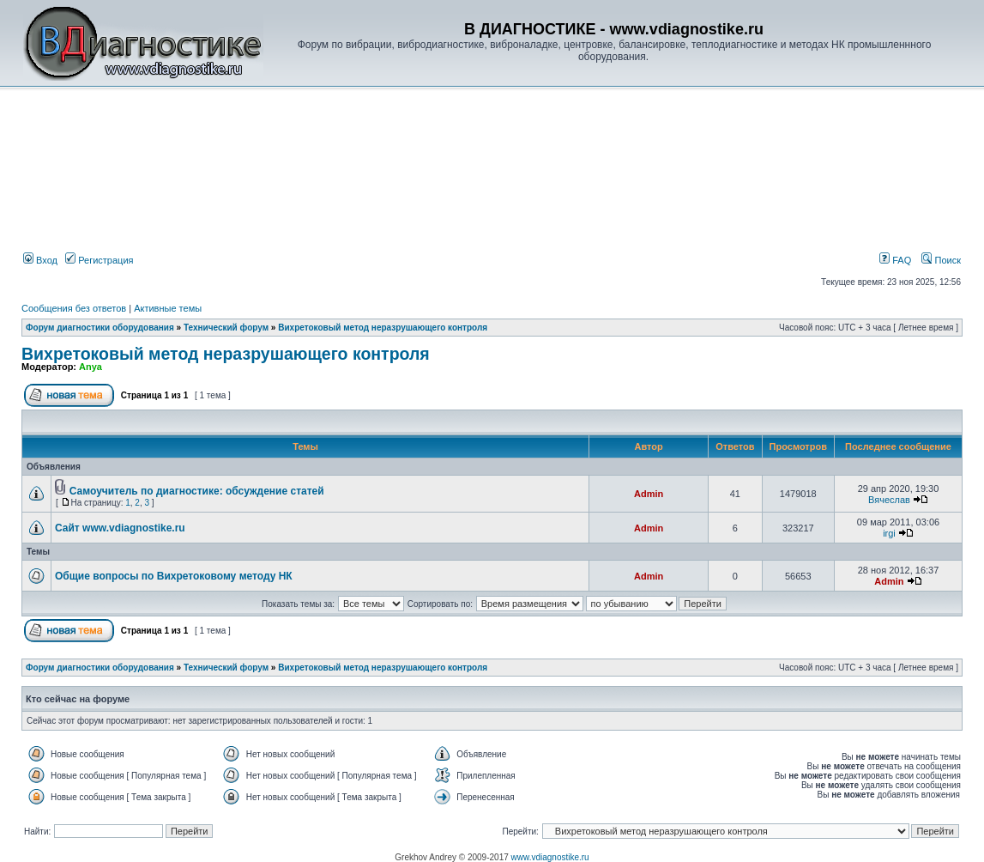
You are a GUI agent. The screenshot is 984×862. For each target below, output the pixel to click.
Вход (40, 260)
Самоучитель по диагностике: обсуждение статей (196, 491)
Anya (90, 366)
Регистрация (99, 260)
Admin (648, 494)
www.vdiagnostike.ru (550, 857)
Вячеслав (889, 500)
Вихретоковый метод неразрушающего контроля (382, 327)
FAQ (895, 260)
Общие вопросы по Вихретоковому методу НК (174, 576)
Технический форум (226, 327)
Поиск (941, 260)
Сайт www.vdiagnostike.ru (120, 528)
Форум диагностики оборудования (100, 327)
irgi (889, 533)
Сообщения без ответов (73, 308)
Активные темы (168, 308)
